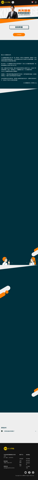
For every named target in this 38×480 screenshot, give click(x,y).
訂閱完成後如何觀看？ (9, 431)
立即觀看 (19, 34)
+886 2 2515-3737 (8, 462)
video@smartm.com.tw (9, 467)
